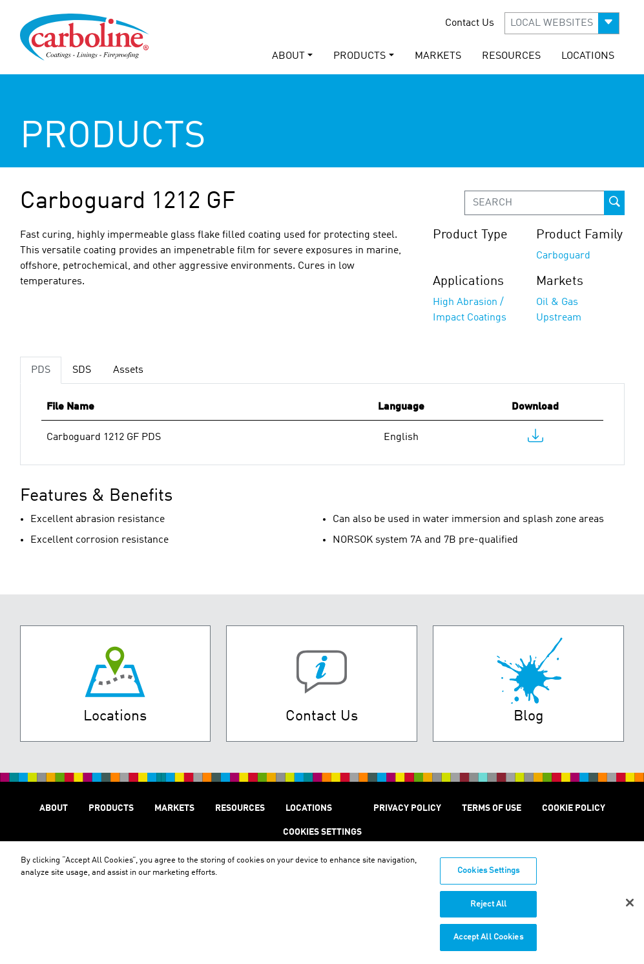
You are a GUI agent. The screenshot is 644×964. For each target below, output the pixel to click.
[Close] (630, 909)
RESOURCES (511, 56)
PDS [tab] (40, 370)
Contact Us (469, 23)
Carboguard (563, 256)
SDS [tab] (81, 370)
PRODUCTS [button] (359, 56)
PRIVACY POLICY (407, 808)
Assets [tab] (128, 370)
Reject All (488, 910)
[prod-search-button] (614, 203)
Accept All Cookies (488, 944)
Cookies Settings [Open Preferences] (322, 832)
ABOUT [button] (288, 56)
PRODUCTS (111, 808)
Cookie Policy (573, 808)
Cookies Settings (488, 878)
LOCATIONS (587, 56)
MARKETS (438, 56)
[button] (561, 23)
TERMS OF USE (491, 808)
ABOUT (53, 808)
